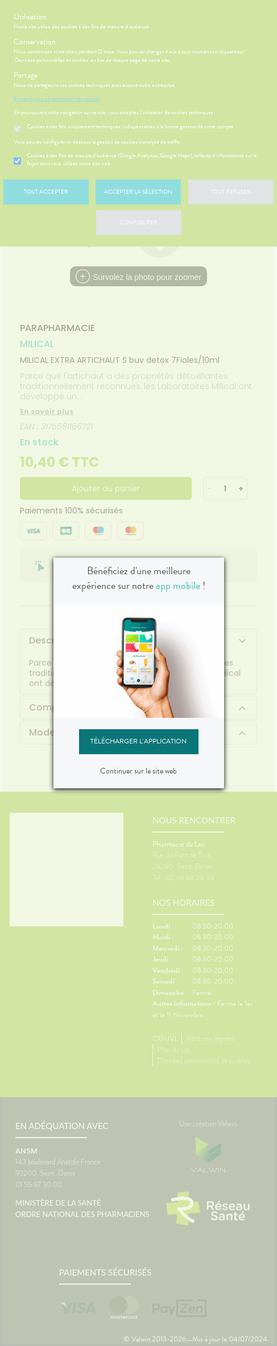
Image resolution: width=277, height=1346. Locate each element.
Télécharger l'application (138, 741)
